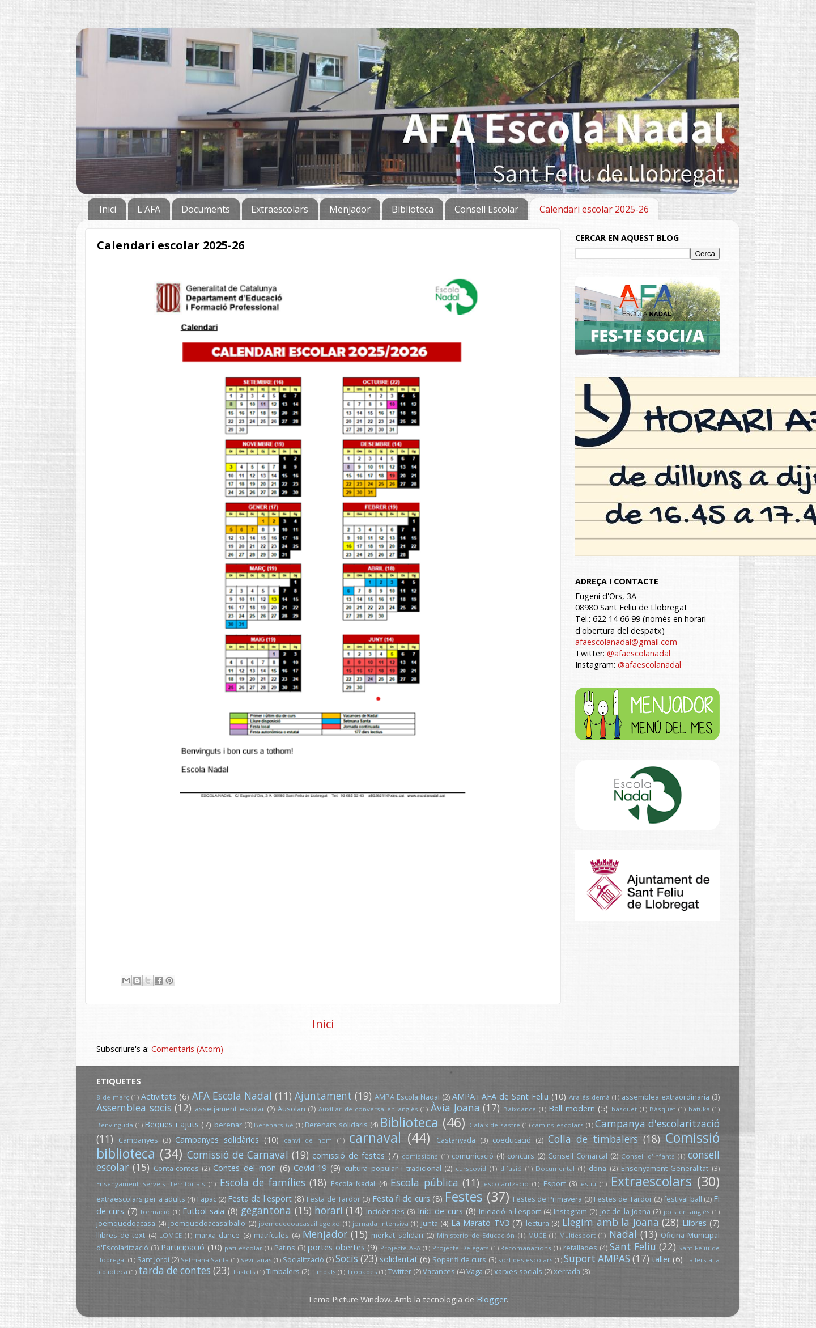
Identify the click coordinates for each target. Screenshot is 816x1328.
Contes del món (244, 1167)
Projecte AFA (400, 1248)
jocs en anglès (687, 1211)
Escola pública (424, 1182)
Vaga (474, 1271)
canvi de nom (308, 1140)
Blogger (492, 1299)
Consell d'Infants (648, 1156)
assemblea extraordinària (665, 1097)
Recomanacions (525, 1248)
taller (661, 1259)
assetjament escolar (230, 1109)
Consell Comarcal (577, 1156)
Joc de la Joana (625, 1211)
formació (155, 1211)
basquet (624, 1109)
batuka (699, 1109)
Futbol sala (203, 1211)
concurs (520, 1156)
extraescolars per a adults (140, 1199)
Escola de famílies (262, 1182)
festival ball (683, 1199)
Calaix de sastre (494, 1125)
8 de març (112, 1097)
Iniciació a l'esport (510, 1211)
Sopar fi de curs (459, 1259)
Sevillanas (256, 1259)
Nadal (623, 1234)
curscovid (471, 1168)
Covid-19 (310, 1167)
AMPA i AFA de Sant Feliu (500, 1096)
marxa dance (217, 1235)
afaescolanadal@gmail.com (626, 642)
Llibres (694, 1222)
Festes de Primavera (548, 1199)
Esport (554, 1183)
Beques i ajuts (171, 1124)
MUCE (537, 1235)
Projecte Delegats (460, 1248)
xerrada (567, 1271)
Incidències (385, 1211)
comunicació (473, 1156)
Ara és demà (589, 1097)
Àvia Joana (455, 1107)
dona (597, 1168)
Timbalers (283, 1271)
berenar (228, 1124)
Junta (429, 1223)
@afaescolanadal (638, 653)
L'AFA (148, 209)
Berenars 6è (274, 1125)
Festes (464, 1196)
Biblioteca (413, 209)
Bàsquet (662, 1109)
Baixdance (519, 1109)
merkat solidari (397, 1235)
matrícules (271, 1235)
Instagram (570, 1211)
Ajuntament (323, 1095)
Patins (284, 1247)
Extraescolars (279, 209)
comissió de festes (348, 1155)
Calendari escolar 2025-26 (594, 209)
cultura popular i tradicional (393, 1168)
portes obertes (336, 1247)
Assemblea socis (134, 1107)
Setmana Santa (205, 1259)
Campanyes (138, 1140)
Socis (346, 1258)
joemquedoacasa (125, 1223)
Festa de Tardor (333, 1199)
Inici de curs (440, 1211)
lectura (537, 1223)
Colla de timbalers (593, 1138)
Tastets (244, 1271)
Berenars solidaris (336, 1124)
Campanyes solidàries (217, 1139)
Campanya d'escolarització (657, 1123)
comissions (420, 1156)
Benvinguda (114, 1125)
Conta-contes (176, 1168)
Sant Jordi (153, 1259)
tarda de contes (174, 1270)
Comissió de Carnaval (237, 1154)
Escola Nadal (353, 1183)
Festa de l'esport (260, 1198)
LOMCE (170, 1235)
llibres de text (120, 1235)
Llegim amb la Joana (610, 1222)
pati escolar (243, 1248)
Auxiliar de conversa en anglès (368, 1109)
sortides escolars (525, 1259)
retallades (580, 1247)
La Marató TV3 (480, 1222)
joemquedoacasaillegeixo (299, 1223)
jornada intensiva (380, 1223)
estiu (588, 1183)
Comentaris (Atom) (187, 1048)
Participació (183, 1247)
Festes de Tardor (623, 1199)
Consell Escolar (486, 209)
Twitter (399, 1271)
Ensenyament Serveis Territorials (150, 1183)
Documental (555, 1168)
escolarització (506, 1183)
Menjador (350, 209)
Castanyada (455, 1140)
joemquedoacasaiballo (206, 1223)
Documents (205, 209)
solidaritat (399, 1259)
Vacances (439, 1271)
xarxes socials (518, 1271)
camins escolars (558, 1125)
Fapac (206, 1199)
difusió (511, 1168)
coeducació (511, 1140)
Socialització (303, 1259)
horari (328, 1210)
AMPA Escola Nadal (407, 1097)
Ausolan (291, 1109)
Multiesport (577, 1235)
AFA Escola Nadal (232, 1095)
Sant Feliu (633, 1246)
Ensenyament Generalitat (665, 1168)
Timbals (323, 1271)
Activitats (158, 1096)
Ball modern (572, 1108)
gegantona (266, 1210)
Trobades (362, 1271)
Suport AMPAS (597, 1258)
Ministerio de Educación (476, 1235)
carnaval (375, 1137)
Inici (107, 209)
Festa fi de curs (401, 1198)
